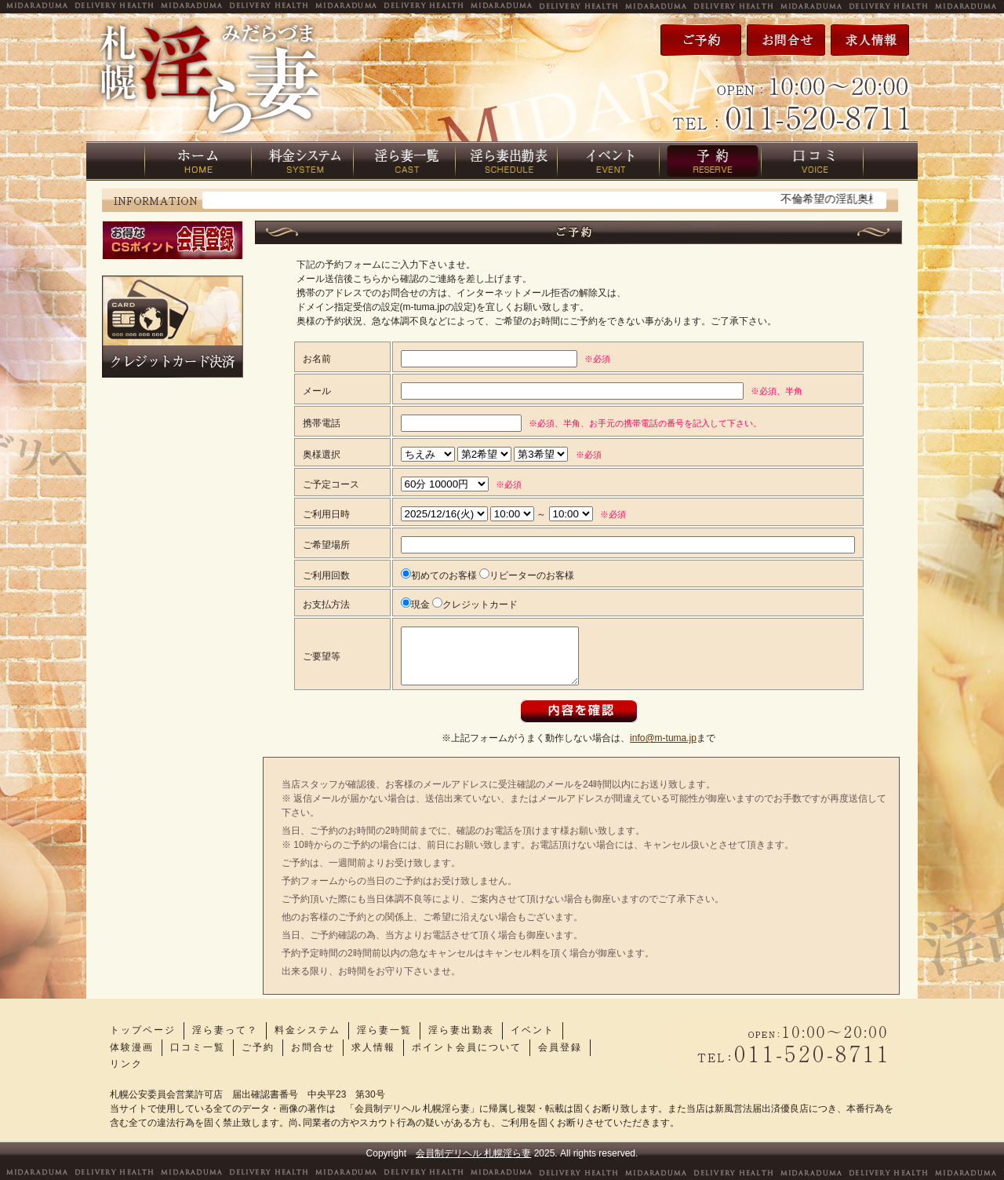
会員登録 (560, 1047)
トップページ (143, 1030)
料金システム (307, 1030)
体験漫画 (132, 1047)
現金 (415, 604)
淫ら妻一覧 (384, 1030)
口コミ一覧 (197, 1047)
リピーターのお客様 (526, 575)
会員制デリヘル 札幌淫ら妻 (473, 1153)
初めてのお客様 (439, 575)
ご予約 (258, 1047)
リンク (126, 1063)
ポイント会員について (467, 1047)
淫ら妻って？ (225, 1030)
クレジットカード (475, 604)
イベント (533, 1030)
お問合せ (313, 1047)
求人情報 (373, 1047)
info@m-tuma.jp (663, 737)
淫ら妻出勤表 (461, 1030)
